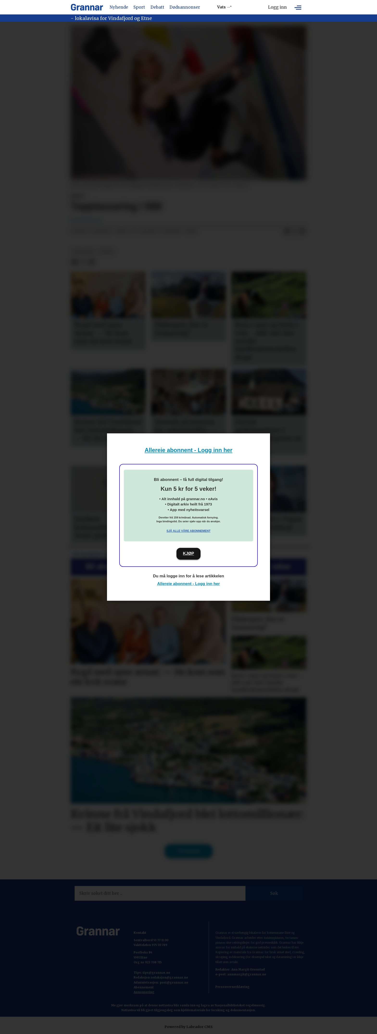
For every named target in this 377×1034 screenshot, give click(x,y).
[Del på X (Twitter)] (294, 231)
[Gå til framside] (87, 7)
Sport (139, 7)
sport (106, 251)
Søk (274, 893)
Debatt (157, 7)
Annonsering (144, 992)
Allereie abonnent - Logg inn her (188, 450)
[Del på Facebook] (286, 231)
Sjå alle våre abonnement (188, 531)
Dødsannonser (185, 7)
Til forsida (188, 851)
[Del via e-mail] (302, 231)
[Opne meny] (298, 7)
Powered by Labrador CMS (188, 1027)
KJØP (188, 553)
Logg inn (277, 7)
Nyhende (119, 7)
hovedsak (83, 251)
